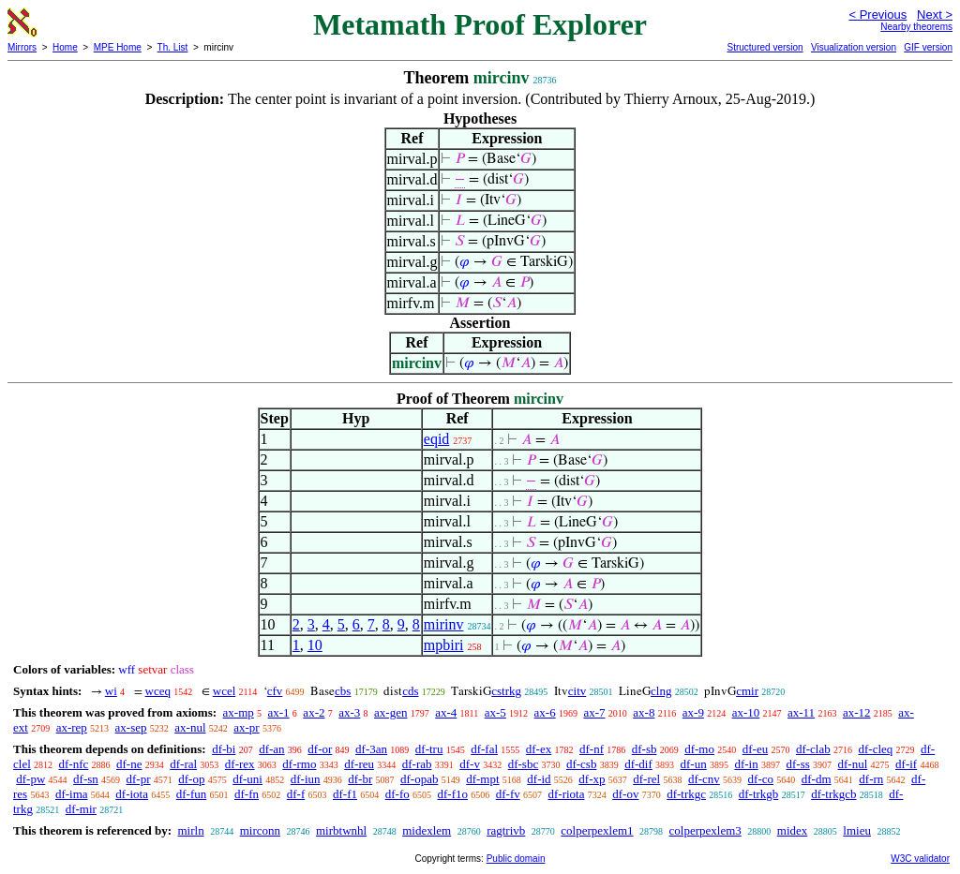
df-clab (813, 749)
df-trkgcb (833, 794)
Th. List (173, 47)
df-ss (797, 764)
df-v (469, 764)
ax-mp (238, 712)
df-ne (129, 764)
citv (577, 691)
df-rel (646, 779)
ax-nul (189, 727)
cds (410, 691)
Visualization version (853, 47)
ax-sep (131, 727)
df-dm (817, 779)
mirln (190, 830)
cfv (275, 691)
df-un (694, 764)
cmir (747, 691)
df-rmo (299, 764)
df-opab (419, 779)
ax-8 (643, 712)
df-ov (625, 794)
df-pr (139, 779)
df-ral (183, 764)
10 (315, 645)
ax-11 (801, 712)
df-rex (240, 764)
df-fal (484, 749)
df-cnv (704, 779)
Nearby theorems (916, 27)
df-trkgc (686, 794)
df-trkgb (759, 794)
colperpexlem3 (705, 830)
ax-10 (746, 712)
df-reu (359, 764)
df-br (360, 779)
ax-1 (279, 712)
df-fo (397, 794)
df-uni (247, 779)
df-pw (30, 779)
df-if (906, 764)
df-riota (566, 794)
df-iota (131, 794)
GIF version (928, 47)
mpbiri (444, 645)
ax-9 (693, 712)
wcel (224, 691)
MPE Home (118, 47)
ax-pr (246, 727)
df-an (271, 749)
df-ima (71, 794)
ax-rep (71, 727)
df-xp (591, 779)
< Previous (877, 14)
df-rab (417, 764)
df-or (320, 749)
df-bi (223, 749)
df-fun (191, 794)
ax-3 (349, 712)
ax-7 (594, 712)
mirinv (444, 624)
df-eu (755, 749)
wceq (158, 691)
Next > (934, 14)
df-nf (591, 749)
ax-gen (390, 712)
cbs (343, 691)
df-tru (429, 749)
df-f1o (452, 794)
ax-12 (857, 712)
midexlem (426, 830)
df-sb (644, 749)
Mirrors (22, 47)
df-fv (508, 794)
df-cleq (875, 749)
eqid (437, 439)
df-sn (85, 779)
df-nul (853, 764)
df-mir (81, 809)
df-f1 (345, 794)
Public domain (516, 858)
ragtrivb (506, 830)
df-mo (699, 749)
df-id (538, 779)
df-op (191, 779)
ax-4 (446, 712)
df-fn (246, 794)
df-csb (581, 764)
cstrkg (506, 691)
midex (792, 830)
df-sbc (523, 764)
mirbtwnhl (341, 830)
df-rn (871, 779)
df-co (760, 779)
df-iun (306, 779)
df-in (746, 764)
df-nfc (74, 764)
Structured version (764, 47)
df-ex (538, 749)
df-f (296, 794)
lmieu (857, 830)
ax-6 (545, 712)
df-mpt (482, 779)
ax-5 (495, 712)
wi (111, 691)
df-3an (371, 749)
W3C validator (920, 858)
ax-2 (313, 712)
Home (65, 47)
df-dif (638, 764)
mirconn (260, 830)
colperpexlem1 (597, 830)
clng (661, 691)
